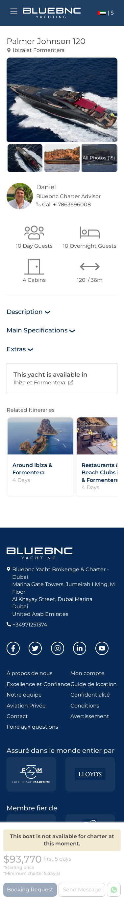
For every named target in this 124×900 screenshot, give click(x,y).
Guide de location (93, 684)
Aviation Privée (26, 706)
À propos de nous (30, 673)
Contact (17, 716)
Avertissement (89, 716)
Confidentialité (90, 695)
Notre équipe (24, 695)
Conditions (84, 706)
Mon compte (87, 673)
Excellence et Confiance (38, 684)
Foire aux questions (32, 727)
